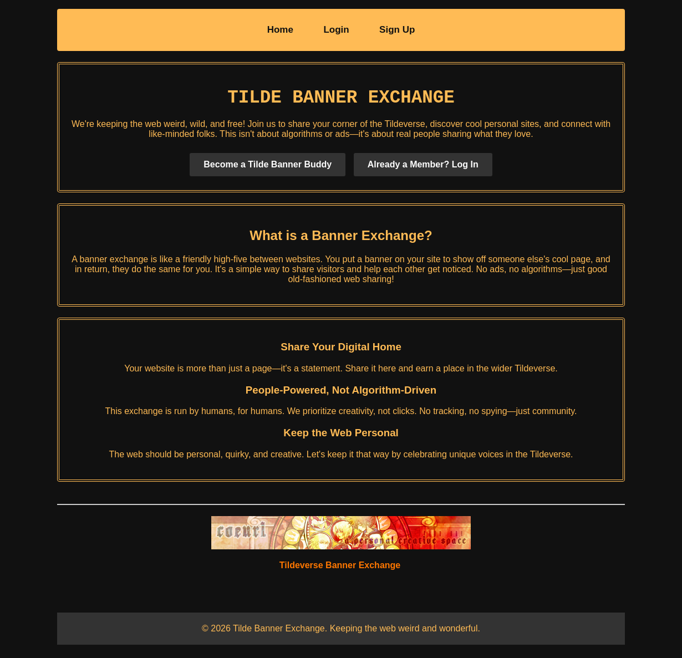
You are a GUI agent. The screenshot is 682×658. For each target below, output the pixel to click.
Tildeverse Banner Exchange (339, 569)
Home (280, 29)
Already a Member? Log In (423, 169)
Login (336, 29)
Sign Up (397, 29)
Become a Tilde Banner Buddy (267, 169)
